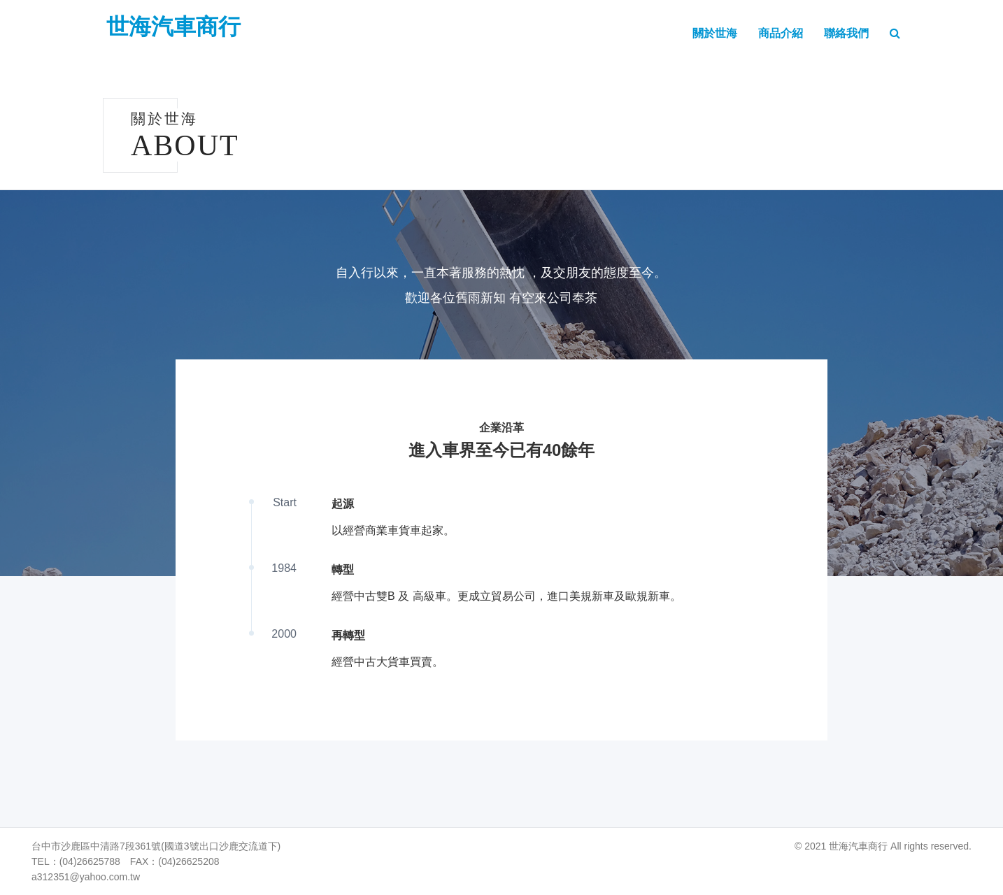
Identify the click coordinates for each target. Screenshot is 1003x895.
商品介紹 (780, 33)
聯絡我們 (846, 33)
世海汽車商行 (173, 27)
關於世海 (714, 33)
